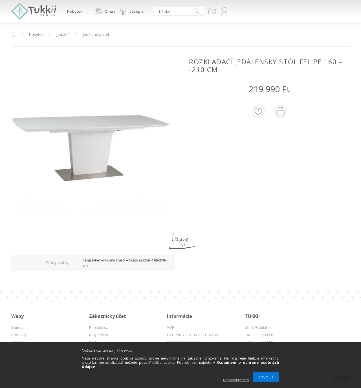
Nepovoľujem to (236, 380)
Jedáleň (63, 34)
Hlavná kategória (13, 34)
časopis (136, 11)
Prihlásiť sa (98, 327)
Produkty (19, 334)
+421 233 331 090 (259, 334)
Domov (17, 327)
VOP (170, 327)
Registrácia (98, 334)
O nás (110, 11)
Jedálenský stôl (96, 34)
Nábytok (75, 11)
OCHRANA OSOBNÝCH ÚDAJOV (192, 334)
